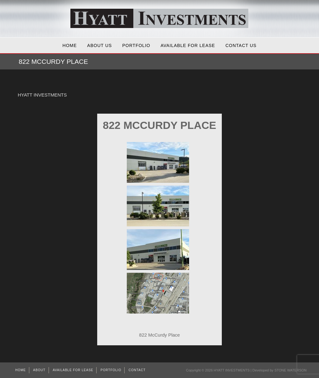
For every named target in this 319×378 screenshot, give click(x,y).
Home (70, 45)
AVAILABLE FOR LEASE (188, 45)
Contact (137, 370)
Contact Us (241, 45)
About (39, 370)
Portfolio (136, 45)
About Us (99, 45)
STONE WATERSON (290, 370)
